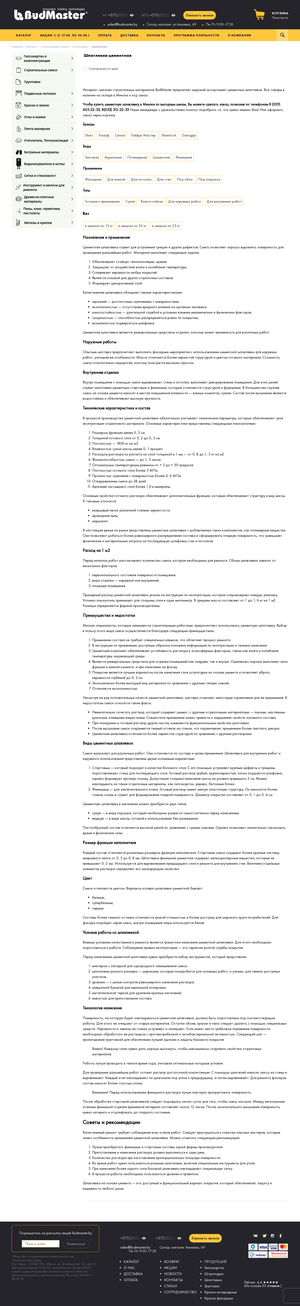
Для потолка (141, 179)
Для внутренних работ (224, 201)
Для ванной (116, 179)
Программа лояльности (196, 35)
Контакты (156, 35)
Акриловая (113, 157)
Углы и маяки (30, 117)
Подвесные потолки (36, 93)
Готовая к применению (102, 201)
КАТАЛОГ (131, 1261)
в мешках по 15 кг (99, 225)
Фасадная (93, 179)
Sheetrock (168, 135)
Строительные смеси (36, 70)
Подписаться (76, 1244)
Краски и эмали (32, 105)
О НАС (129, 1267)
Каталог (24, 35)
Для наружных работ (184, 201)
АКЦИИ (170, 1267)
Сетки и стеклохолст (36, 175)
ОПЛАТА (131, 1280)
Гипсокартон (214, 1267)
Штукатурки (213, 1274)
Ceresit (120, 135)
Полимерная (137, 157)
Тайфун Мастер (143, 135)
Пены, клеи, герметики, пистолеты (38, 210)
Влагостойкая (152, 201)
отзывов (273, 1286)
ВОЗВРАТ (171, 1261)
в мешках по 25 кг (166, 225)
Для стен (164, 179)
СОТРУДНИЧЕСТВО (180, 1292)
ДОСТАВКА (133, 1274)
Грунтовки (28, 81)
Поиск (282, 35)
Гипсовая (92, 157)
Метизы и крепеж (34, 222)
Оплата (105, 35)
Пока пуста (280, 15)
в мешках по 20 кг (132, 225)
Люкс (89, 135)
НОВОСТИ (173, 1274)
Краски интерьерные (220, 1292)
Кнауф (104, 135)
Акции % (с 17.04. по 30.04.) (65, 35)
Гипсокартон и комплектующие (33, 58)
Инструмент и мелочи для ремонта (40, 187)
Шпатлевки (213, 1280)
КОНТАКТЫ (173, 1280)
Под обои (185, 179)
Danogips (189, 135)
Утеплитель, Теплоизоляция (42, 140)
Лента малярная (33, 128)
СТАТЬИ (170, 1286)
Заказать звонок (200, 15)
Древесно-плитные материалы (35, 199)
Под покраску (209, 179)
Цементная (161, 157)
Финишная (184, 157)
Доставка (129, 35)
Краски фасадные (218, 1298)
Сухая (130, 201)
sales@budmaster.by (122, 24)
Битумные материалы (37, 152)
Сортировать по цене (103, 69)
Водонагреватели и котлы (40, 164)
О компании (239, 35)
